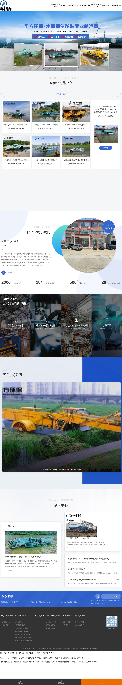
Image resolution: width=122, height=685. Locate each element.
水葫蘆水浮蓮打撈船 (21, 646)
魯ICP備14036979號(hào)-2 (89, 666)
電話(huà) (61, 681)
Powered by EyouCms (62, 666)
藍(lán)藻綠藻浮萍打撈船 (23, 656)
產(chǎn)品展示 (20, 634)
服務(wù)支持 (67, 634)
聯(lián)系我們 (79, 634)
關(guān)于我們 (7, 634)
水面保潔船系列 (20, 643)
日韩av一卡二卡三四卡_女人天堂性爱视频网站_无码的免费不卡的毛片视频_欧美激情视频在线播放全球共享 (57, 676)
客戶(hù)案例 (39, 634)
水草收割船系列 (20, 640)
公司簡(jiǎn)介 (6, 640)
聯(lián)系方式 (79, 640)
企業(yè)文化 (5, 643)
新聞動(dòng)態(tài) (53, 634)
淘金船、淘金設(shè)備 (22, 652)
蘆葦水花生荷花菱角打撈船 (24, 659)
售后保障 (66, 643)
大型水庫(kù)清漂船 (21, 649)
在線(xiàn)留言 (79, 643)
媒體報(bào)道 (51, 646)
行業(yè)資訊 (50, 643)
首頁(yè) (20, 681)
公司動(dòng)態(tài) (52, 640)
